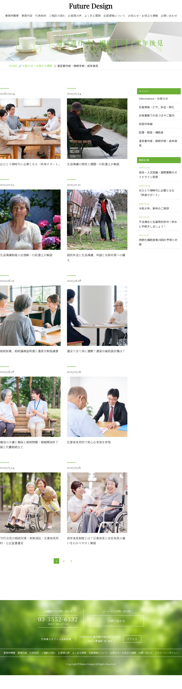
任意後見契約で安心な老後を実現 (89, 442)
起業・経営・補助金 (151, 132)
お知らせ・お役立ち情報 (143, 15)
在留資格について (114, 15)
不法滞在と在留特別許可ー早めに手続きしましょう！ (159, 221)
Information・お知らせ (153, 98)
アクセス (132, 639)
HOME (13, 66)
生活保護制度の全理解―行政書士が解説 (26, 255)
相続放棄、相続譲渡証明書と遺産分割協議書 (29, 351)
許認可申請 (146, 124)
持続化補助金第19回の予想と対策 (159, 239)
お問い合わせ (169, 15)
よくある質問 (92, 15)
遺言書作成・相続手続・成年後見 (158, 143)
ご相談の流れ (57, 15)
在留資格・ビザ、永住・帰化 (156, 107)
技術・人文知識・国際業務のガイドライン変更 (159, 172)
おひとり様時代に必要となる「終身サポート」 (30, 164)
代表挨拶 (40, 15)
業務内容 (26, 15)
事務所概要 (12, 15)
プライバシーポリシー (167, 652)
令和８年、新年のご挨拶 (159, 205)
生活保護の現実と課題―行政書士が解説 (93, 164)
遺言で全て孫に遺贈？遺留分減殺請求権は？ (96, 351)
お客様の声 (75, 15)
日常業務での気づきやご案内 (156, 115)
